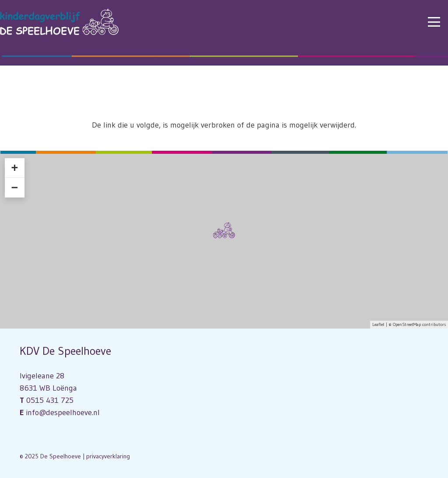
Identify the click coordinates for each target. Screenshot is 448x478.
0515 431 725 (50, 400)
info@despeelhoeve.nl (63, 412)
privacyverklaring (108, 456)
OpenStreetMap (407, 324)
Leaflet (378, 324)
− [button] (14, 187)
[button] (434, 22)
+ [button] (14, 167)
